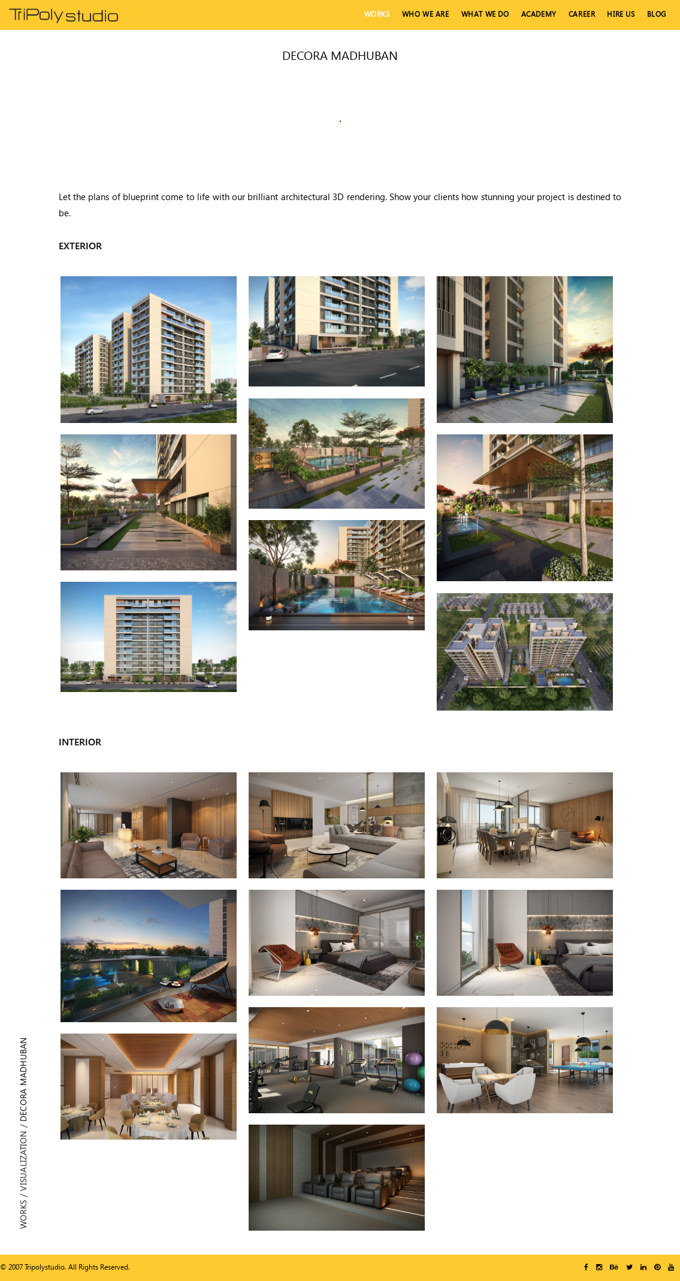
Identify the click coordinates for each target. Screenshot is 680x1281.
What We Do (485, 14)
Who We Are (425, 14)
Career (582, 14)
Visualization (23, 1161)
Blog (656, 14)
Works (377, 14)
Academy (539, 14)
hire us (620, 14)
